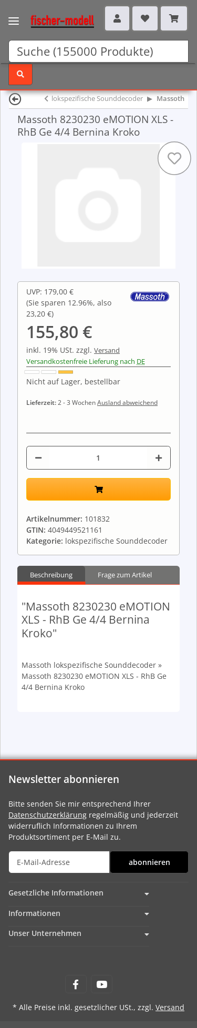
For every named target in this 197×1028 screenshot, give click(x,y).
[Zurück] (15, 98)
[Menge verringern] (38, 457)
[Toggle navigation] (13, 14)
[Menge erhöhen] (158, 457)
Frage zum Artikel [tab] (125, 574)
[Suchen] (98, 51)
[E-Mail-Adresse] (59, 862)
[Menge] (98, 457)
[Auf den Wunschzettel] (174, 158)
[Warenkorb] (174, 18)
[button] (117, 18)
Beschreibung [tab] (51, 574)
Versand (107, 350)
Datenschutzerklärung (47, 815)
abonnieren (149, 862)
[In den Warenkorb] (98, 489)
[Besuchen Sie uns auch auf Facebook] (76, 984)
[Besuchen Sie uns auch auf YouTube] (101, 984)
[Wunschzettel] (145, 18)
